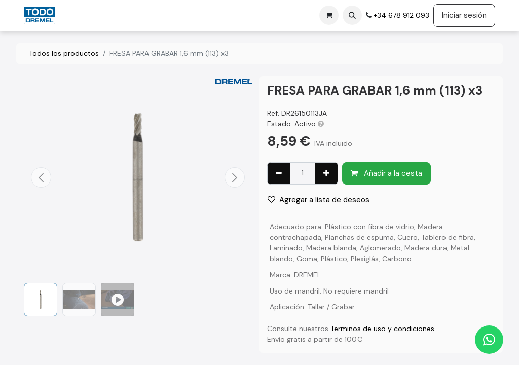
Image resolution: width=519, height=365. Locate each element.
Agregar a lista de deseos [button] (318, 200)
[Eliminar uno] (278, 173)
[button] (352, 15)
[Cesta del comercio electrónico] (329, 15)
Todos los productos (64, 53)
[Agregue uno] (326, 173)
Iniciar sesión (464, 15)
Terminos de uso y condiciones (382, 328)
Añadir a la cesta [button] (386, 173)
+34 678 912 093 (400, 15)
